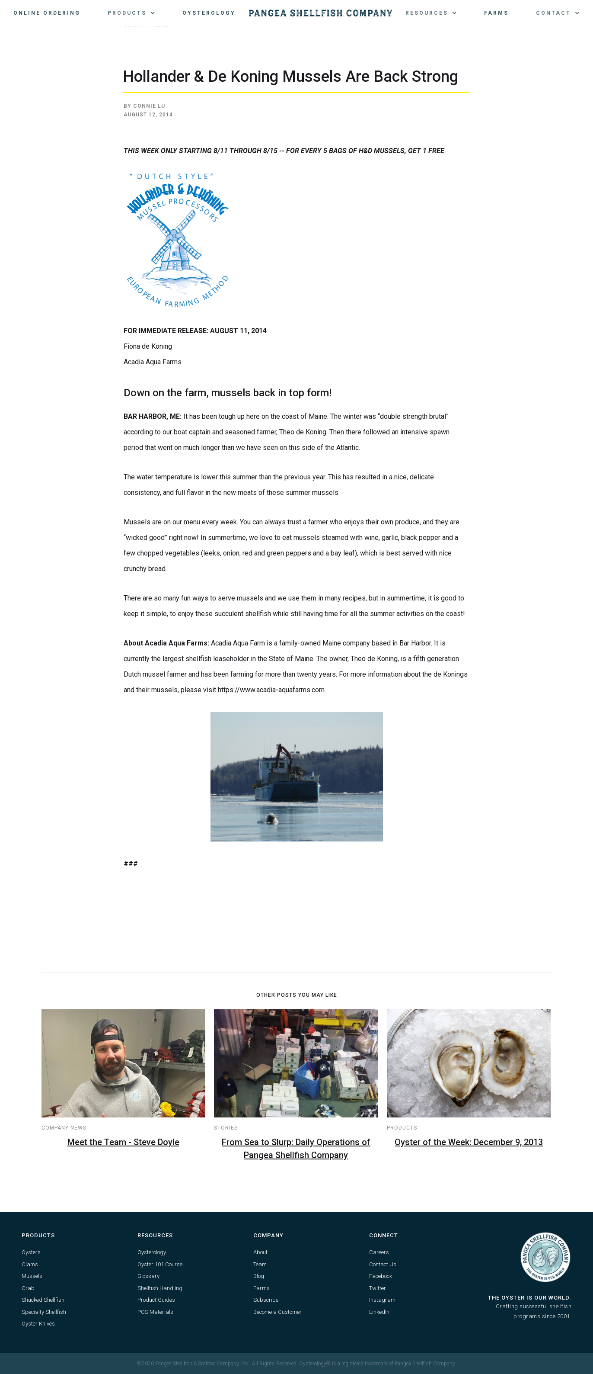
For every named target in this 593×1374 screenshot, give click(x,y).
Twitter (377, 1288)
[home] (320, 13)
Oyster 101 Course (159, 1264)
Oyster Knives (38, 1323)
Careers (379, 1252)
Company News (63, 1128)
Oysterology (209, 13)
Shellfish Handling (159, 1288)
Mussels (32, 1276)
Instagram (382, 1300)
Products (402, 1128)
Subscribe (265, 1300)
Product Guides (156, 1300)
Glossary (148, 1276)
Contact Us (382, 1264)
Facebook (380, 1276)
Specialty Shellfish (44, 1312)
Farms (496, 13)
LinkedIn (379, 1312)
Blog (258, 1276)
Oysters (31, 1252)
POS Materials (155, 1312)
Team (260, 1264)
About (260, 1252)
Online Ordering (46, 13)
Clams (30, 1264)
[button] (131, 13)
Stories (226, 1128)
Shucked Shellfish (43, 1300)
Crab (28, 1288)
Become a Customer (277, 1312)
